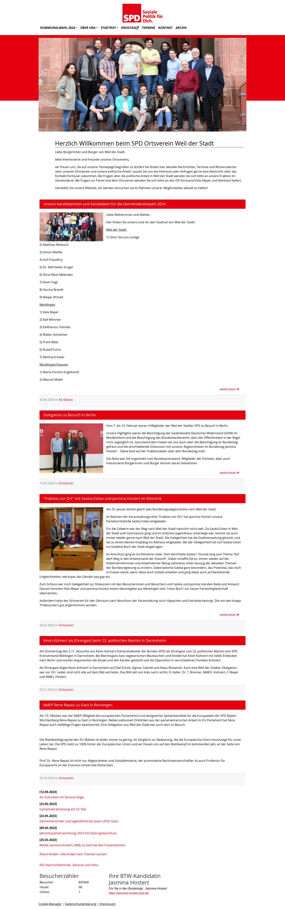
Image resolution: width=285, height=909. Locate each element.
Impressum (107, 904)
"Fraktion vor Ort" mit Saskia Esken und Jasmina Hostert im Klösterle (102, 498)
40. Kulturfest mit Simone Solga (62, 797)
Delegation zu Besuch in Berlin (69, 414)
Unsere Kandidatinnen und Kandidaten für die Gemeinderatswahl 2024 (104, 203)
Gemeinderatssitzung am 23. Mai (63, 809)
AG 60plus (66, 400)
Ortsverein (66, 483)
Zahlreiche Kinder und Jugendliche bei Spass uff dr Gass (79, 821)
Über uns (89, 28)
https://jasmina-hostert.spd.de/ (129, 893)
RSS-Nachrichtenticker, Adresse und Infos (69, 865)
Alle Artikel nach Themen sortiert (84, 854)
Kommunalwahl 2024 (58, 28)
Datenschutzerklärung (80, 904)
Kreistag (130, 28)
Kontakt (165, 28)
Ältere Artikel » (50, 854)
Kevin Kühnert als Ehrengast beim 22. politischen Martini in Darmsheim (104, 640)
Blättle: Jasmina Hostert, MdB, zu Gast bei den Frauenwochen (82, 845)
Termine (148, 28)
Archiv (181, 28)
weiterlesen (229, 389)
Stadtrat (109, 28)
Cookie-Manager (50, 904)
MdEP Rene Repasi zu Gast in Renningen (77, 704)
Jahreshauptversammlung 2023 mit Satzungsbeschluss (78, 833)
